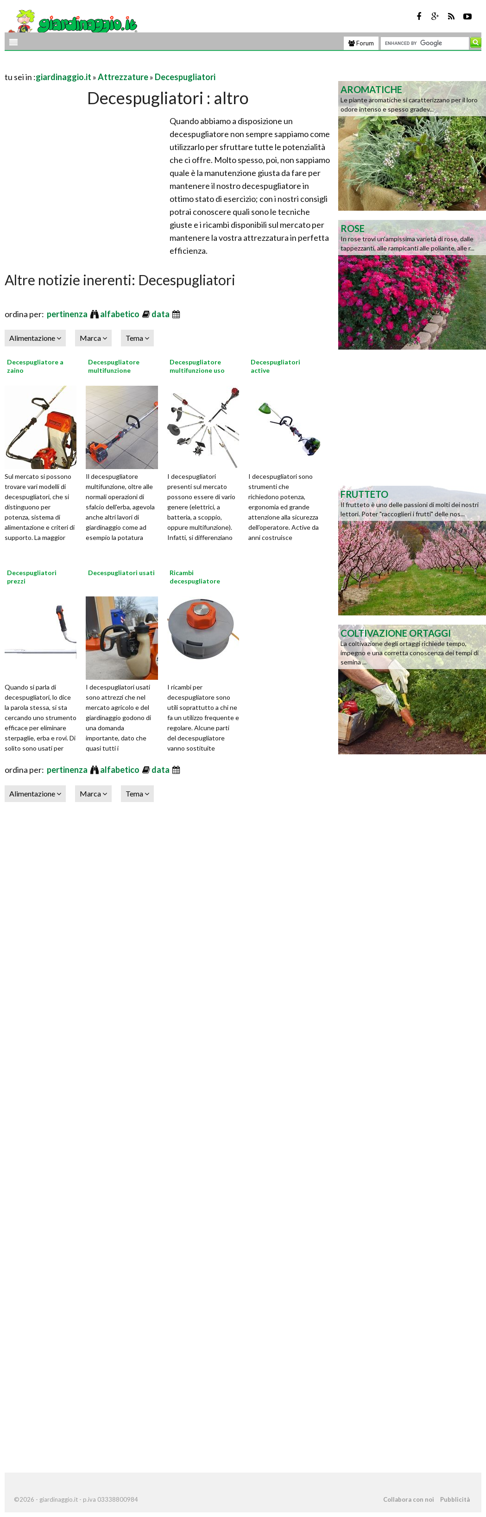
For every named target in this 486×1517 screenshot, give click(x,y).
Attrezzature (123, 77)
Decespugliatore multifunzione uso (197, 366)
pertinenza (68, 314)
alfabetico (120, 314)
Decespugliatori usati (121, 573)
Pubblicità (455, 1499)
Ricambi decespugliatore (195, 577)
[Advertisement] (113, 65)
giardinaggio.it (63, 77)
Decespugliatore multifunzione (113, 366)
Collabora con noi (408, 1499)
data (161, 314)
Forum (361, 43)
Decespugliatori (185, 77)
